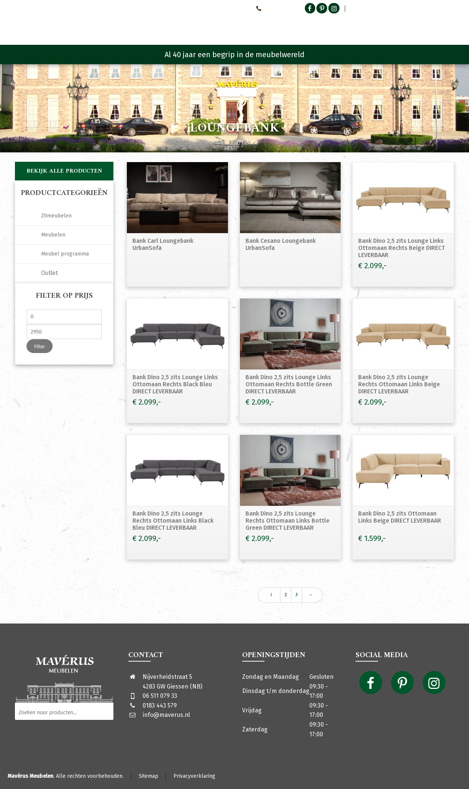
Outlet (49, 272)
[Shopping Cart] (449, 26)
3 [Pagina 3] (296, 595)
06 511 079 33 (160, 695)
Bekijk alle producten (64, 171)
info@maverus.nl (166, 714)
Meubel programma (65, 254)
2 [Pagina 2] (285, 595)
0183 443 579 (160, 705)
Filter (39, 346)
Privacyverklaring (194, 776)
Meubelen (53, 235)
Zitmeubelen (56, 216)
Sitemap (148, 776)
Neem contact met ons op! (218, 8)
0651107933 (271, 8)
